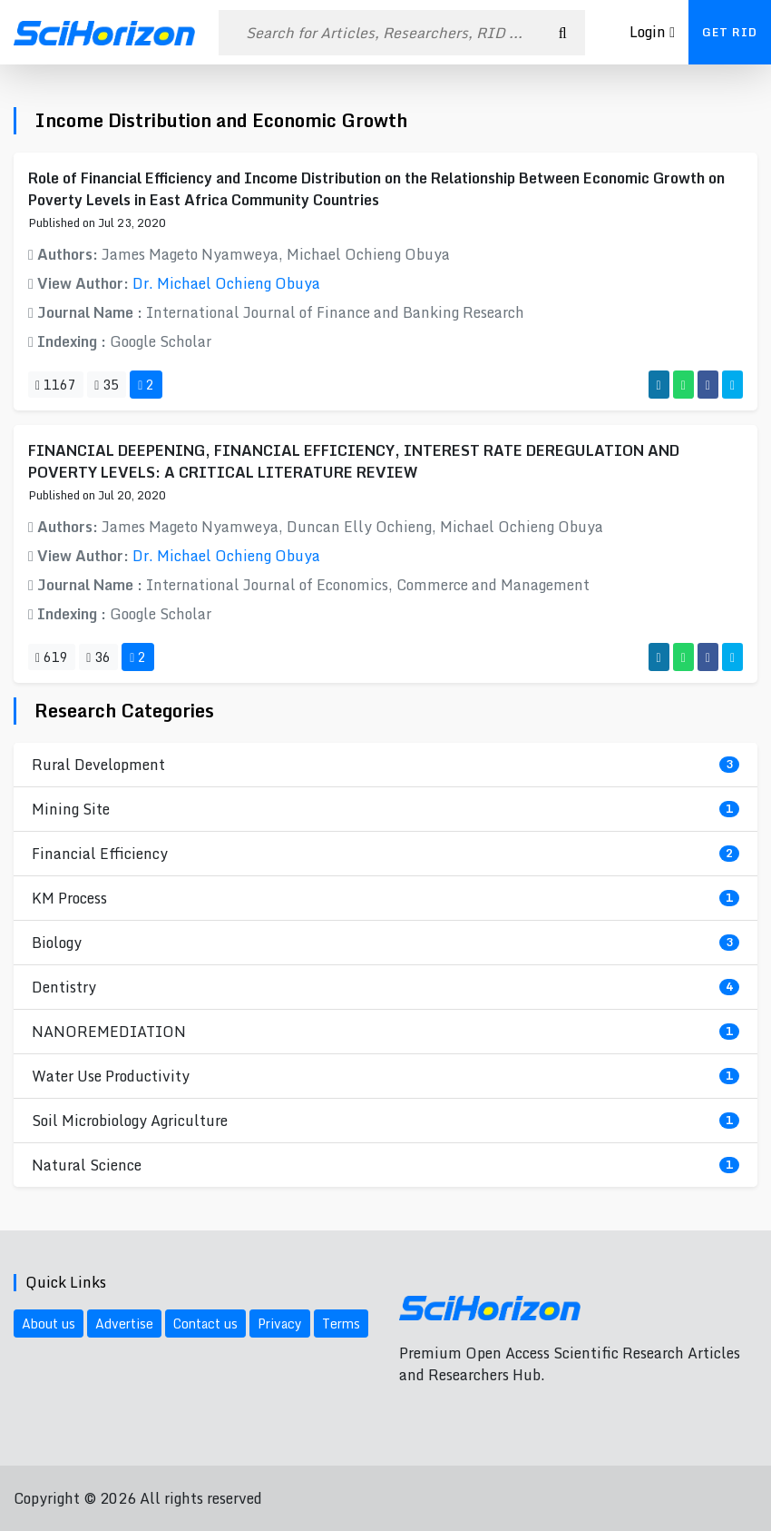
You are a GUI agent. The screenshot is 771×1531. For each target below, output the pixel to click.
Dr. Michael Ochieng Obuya (226, 283)
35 (106, 384)
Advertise (124, 1323)
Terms (341, 1323)
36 (98, 657)
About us (48, 1323)
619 (51, 657)
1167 (55, 384)
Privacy (280, 1323)
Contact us (205, 1323)
